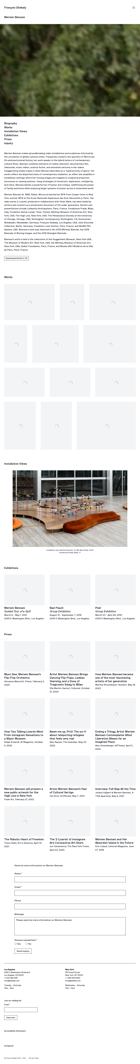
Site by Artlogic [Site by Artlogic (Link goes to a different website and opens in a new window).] (34, 1058)
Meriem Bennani (14, 17)
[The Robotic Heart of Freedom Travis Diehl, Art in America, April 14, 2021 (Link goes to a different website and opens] (24, 827)
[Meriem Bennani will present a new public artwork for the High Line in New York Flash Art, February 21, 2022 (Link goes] (24, 778)
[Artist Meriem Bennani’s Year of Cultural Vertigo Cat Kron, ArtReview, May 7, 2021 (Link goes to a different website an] (70, 777)
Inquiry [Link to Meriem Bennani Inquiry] (8, 143)
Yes (19, 944)
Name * (18, 873)
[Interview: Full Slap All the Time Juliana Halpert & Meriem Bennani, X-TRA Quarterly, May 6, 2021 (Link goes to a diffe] (115, 777)
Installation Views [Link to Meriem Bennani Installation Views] (15, 131)
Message (19, 914)
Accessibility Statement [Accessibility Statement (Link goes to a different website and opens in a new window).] (15, 1031)
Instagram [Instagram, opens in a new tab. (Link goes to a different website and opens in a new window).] (8, 1046)
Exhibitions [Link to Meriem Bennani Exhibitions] (11, 135)
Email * (18, 887)
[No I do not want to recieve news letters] (27, 944)
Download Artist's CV (16, 258)
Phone (17, 900)
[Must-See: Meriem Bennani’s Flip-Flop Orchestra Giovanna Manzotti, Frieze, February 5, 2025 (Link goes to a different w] (24, 664)
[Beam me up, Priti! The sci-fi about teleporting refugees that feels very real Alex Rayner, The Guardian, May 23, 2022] (70, 722)
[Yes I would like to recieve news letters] (15, 944)
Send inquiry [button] (23, 951)
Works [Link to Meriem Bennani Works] (8, 127)
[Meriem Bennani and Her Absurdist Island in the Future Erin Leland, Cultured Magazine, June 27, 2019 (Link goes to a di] (115, 829)
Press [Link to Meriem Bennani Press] (8, 139)
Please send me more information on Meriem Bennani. (70, 926)
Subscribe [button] (10, 1018)
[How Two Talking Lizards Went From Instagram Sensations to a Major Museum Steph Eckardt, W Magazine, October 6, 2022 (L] (24, 722)
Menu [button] (133, 7)
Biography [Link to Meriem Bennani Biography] (10, 123)
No (29, 944)
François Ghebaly (15, 7)
